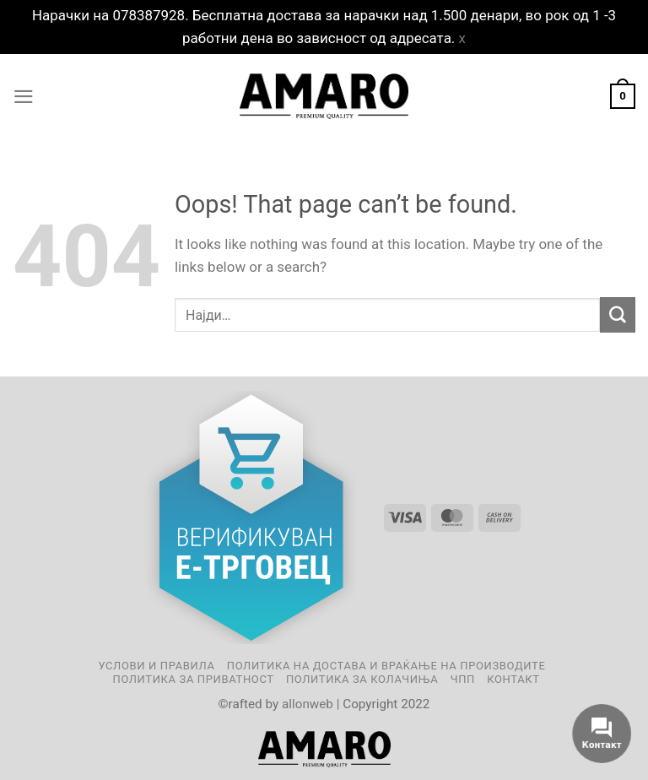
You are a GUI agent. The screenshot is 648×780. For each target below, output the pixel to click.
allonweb (307, 704)
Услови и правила (156, 665)
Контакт (513, 679)
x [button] (462, 38)
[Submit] (617, 314)
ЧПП (463, 679)
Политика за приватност (192, 679)
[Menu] (24, 96)
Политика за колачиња (362, 679)
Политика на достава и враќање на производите (386, 665)
